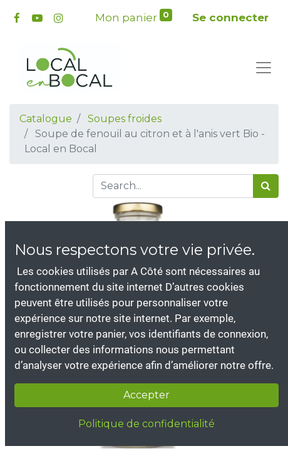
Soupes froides (125, 119)
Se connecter (230, 17)
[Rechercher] (266, 186)
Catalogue (45, 119)
